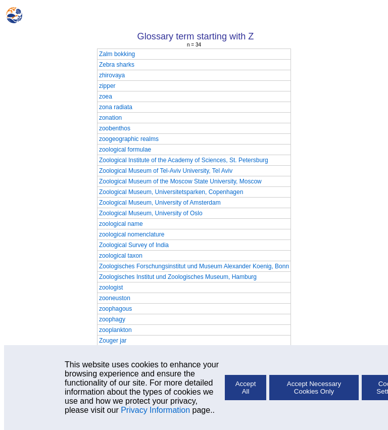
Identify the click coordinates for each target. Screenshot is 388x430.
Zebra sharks (116, 64)
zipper (107, 85)
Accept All (245, 387)
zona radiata (115, 107)
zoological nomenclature (131, 234)
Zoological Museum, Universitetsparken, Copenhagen (171, 192)
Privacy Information (155, 410)
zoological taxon (120, 255)
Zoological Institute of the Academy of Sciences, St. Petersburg (183, 160)
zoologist (111, 287)
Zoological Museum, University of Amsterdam (160, 202)
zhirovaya (112, 75)
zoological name (121, 223)
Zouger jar (113, 340)
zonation (110, 117)
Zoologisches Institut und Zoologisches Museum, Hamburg (178, 276)
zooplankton (115, 329)
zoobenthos (114, 128)
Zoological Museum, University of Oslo (151, 213)
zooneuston (114, 298)
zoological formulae (125, 149)
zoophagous (115, 308)
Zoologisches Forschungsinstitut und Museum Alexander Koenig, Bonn (194, 266)
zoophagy (112, 319)
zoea (105, 96)
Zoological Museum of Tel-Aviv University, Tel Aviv (165, 170)
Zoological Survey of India (134, 245)
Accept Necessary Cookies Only (314, 387)
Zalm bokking (117, 54)
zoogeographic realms (129, 138)
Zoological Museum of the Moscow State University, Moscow (180, 181)
